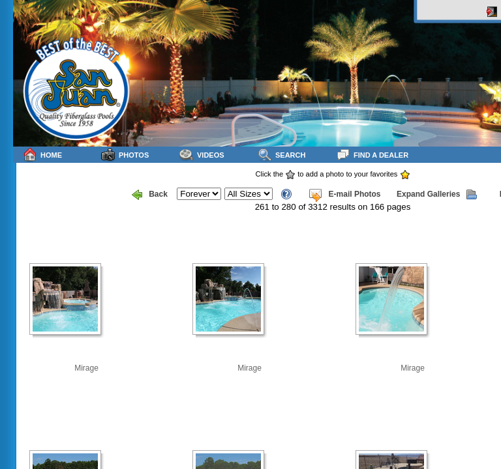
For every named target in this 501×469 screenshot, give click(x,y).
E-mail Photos (344, 195)
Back (150, 195)
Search (281, 155)
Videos (201, 155)
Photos (125, 155)
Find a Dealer (372, 155)
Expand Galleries (437, 195)
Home (42, 155)
